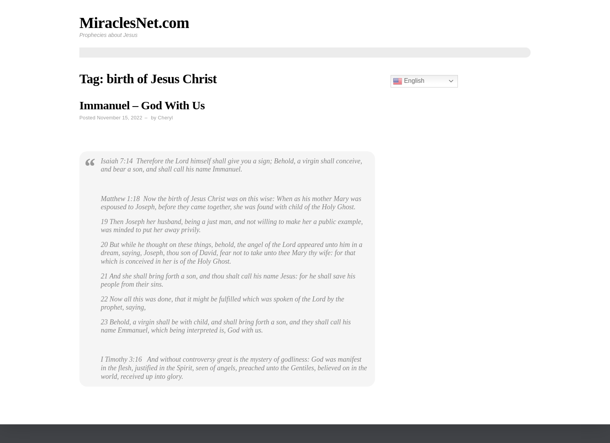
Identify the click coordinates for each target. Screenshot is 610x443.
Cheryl (165, 118)
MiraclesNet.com (134, 23)
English (408, 81)
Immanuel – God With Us (142, 105)
